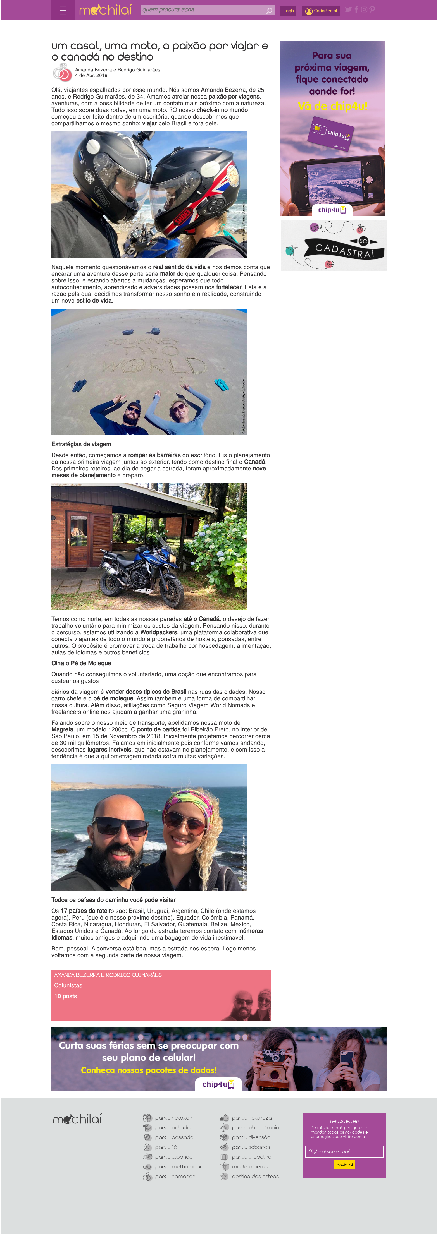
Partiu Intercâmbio (249, 1128)
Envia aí (344, 1165)
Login (289, 11)
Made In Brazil (244, 1167)
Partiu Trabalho (246, 1157)
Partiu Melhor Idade (175, 1167)
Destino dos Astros (249, 1177)
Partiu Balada (167, 1128)
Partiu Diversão (245, 1137)
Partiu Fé (160, 1147)
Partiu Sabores (245, 1147)
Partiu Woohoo (168, 1157)
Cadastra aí (321, 11)
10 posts (65, 997)
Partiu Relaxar (167, 1118)
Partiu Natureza (246, 1118)
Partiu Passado (168, 1137)
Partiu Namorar (169, 1177)
